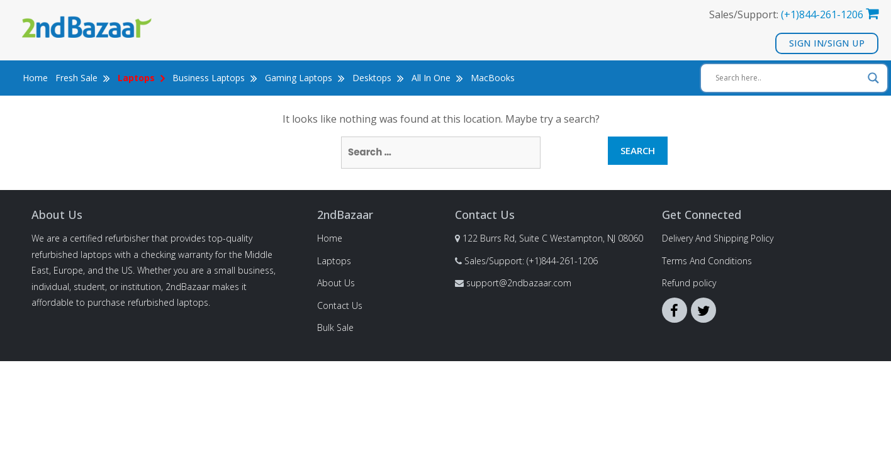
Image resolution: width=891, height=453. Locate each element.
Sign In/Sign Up (827, 43)
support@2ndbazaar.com (518, 283)
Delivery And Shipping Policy (717, 238)
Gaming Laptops (305, 78)
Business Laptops (214, 78)
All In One (437, 78)
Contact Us (339, 305)
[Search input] (788, 78)
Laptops (334, 261)
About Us (336, 283)
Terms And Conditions (707, 261)
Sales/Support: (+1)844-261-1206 (531, 261)
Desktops (378, 78)
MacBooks (493, 78)
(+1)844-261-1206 (822, 14)
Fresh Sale (82, 78)
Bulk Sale (335, 327)
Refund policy (689, 283)
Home (35, 78)
